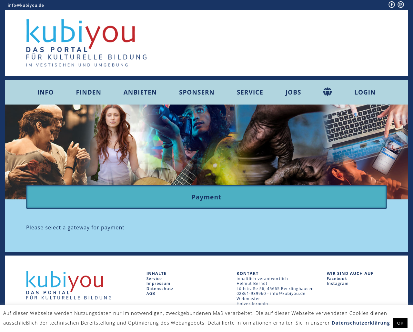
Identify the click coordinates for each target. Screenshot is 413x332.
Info (45, 92)
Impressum (158, 283)
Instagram (338, 283)
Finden (88, 92)
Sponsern (197, 92)
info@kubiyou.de (26, 5)
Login (365, 92)
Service (250, 92)
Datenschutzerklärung (361, 322)
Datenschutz (160, 288)
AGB (151, 293)
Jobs (293, 92)
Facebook (337, 278)
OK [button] (400, 323)
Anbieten (140, 92)
